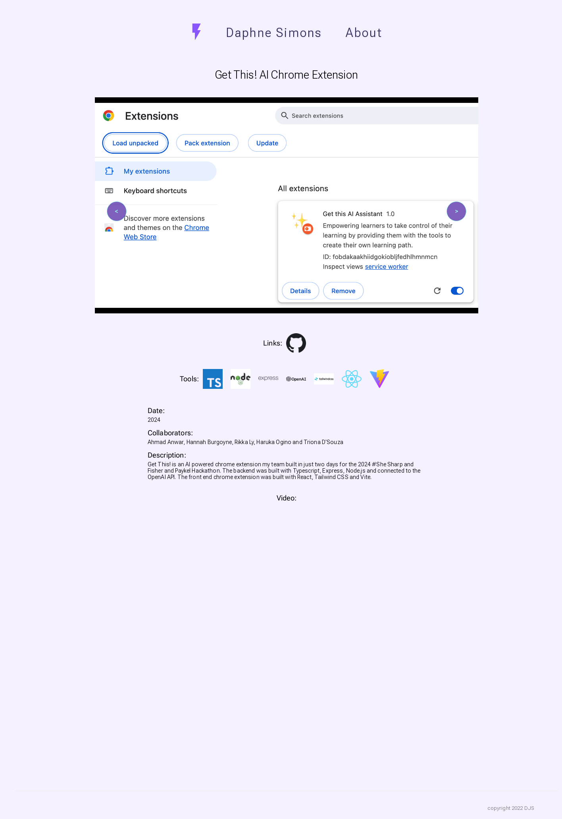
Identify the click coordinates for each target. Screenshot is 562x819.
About (364, 32)
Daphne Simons (274, 32)
